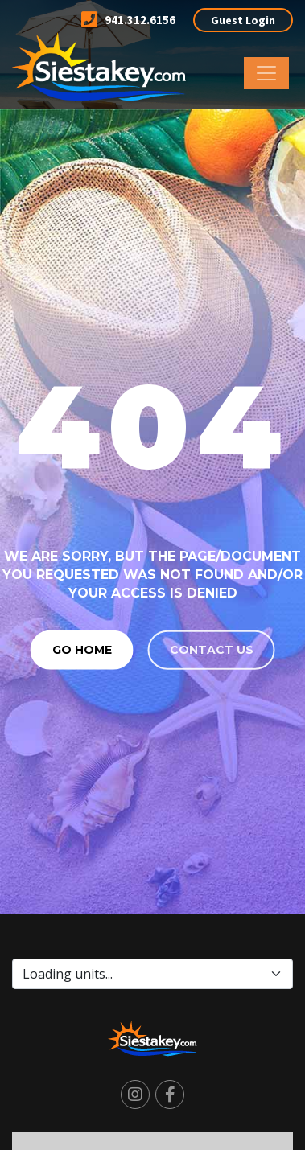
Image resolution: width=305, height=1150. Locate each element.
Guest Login (243, 20)
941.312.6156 (128, 19)
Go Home (82, 649)
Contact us (211, 649)
